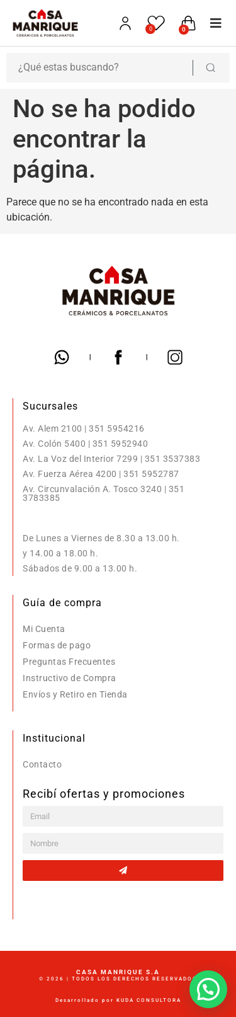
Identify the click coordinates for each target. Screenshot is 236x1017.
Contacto (42, 764)
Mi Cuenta (44, 629)
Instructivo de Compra (69, 678)
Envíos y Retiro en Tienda (75, 694)
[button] (212, 23)
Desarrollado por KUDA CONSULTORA (118, 1000)
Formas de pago (57, 645)
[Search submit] (210, 68)
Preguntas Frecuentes (69, 662)
